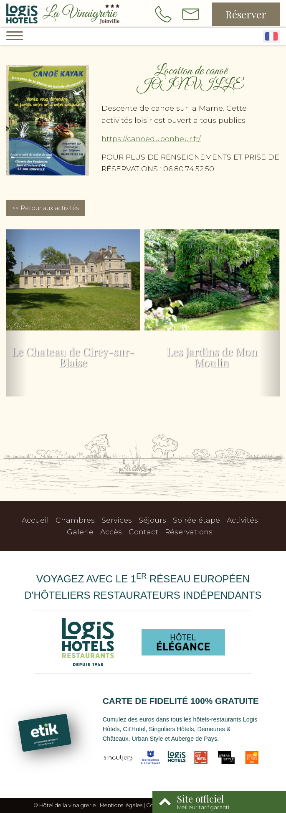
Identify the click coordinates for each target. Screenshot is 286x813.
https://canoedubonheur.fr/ (151, 138)
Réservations (189, 531)
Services (116, 520)
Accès (111, 531)
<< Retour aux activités (45, 208)
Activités (242, 520)
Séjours (152, 520)
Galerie (80, 531)
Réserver (245, 14)
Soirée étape (196, 520)
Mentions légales (121, 805)
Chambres (75, 520)
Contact (143, 531)
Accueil (35, 520)
